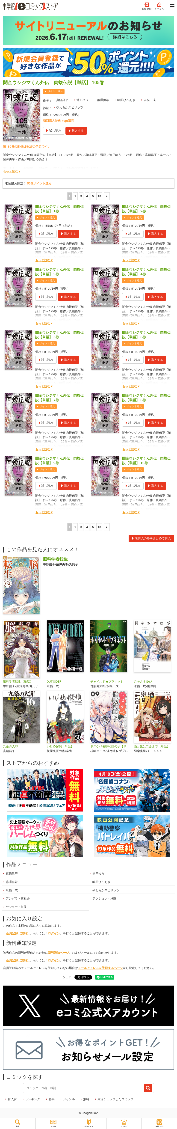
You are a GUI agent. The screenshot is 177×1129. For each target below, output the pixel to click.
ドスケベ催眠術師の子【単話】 (110, 746)
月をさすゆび (143, 681)
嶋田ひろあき (126, 100)
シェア (66, 977)
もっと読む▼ (12, 171)
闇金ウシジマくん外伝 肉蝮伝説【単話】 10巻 (146, 460)
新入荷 (12, 1099)
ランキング (32, 1099)
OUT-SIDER (54, 681)
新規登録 (147, 7)
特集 (52, 1099)
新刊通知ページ (58, 952)
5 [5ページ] (93, 196)
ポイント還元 (55, 91)
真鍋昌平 (62, 100)
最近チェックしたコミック (115, 1099)
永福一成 (150, 100)
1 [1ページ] (70, 196)
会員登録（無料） (18, 933)
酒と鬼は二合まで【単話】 (152, 746)
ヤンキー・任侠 (16, 907)
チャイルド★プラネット (106, 681)
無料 (86, 1099)
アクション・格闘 (104, 898)
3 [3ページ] (81, 196)
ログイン (159, 7)
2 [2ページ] (75, 196)
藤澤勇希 (103, 100)
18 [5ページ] (99, 196)
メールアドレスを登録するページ (100, 968)
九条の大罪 (10, 746)
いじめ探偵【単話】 (60, 746)
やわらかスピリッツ (69, 107)
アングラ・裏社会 (18, 898)
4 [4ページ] (87, 196)
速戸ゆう (82, 100)
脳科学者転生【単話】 (18, 681)
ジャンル (69, 1099)
